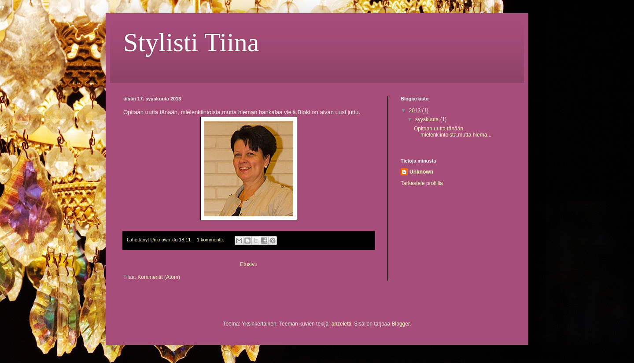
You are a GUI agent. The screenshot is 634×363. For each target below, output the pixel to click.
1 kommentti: (211, 239)
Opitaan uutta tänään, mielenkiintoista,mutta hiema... (452, 132)
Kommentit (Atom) (158, 277)
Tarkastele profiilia (422, 183)
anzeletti (341, 324)
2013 (415, 110)
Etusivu (248, 264)
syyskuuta (427, 119)
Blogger (401, 324)
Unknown (421, 172)
